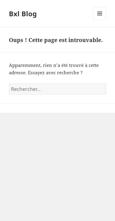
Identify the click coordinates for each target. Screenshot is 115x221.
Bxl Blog (23, 13)
